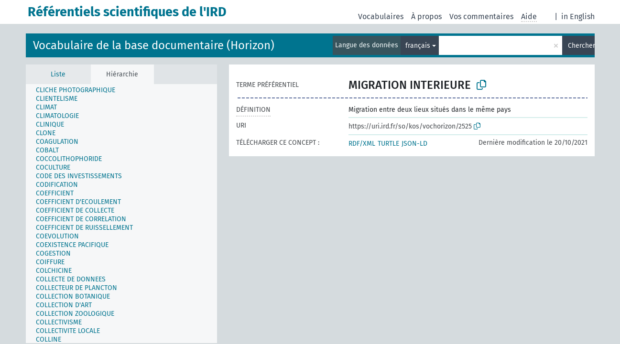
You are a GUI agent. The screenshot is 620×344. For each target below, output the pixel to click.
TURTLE (388, 144)
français (417, 46)
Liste (58, 74)
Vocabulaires (380, 16)
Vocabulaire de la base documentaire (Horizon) (153, 45)
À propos (426, 16)
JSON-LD (414, 144)
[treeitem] (79, 90)
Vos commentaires (481, 16)
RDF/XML (361, 144)
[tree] (121, 213)
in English (578, 16)
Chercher (581, 46)
